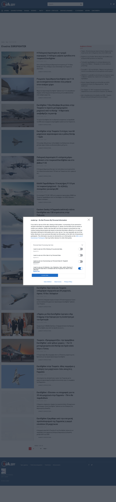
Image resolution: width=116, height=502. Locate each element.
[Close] (89, 220)
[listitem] (58, 245)
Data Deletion (48, 281)
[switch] (80, 249)
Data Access (57, 281)
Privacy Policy (68, 281)
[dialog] (58, 251)
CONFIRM (45, 275)
